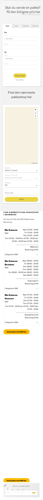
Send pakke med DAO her (16, 332)
